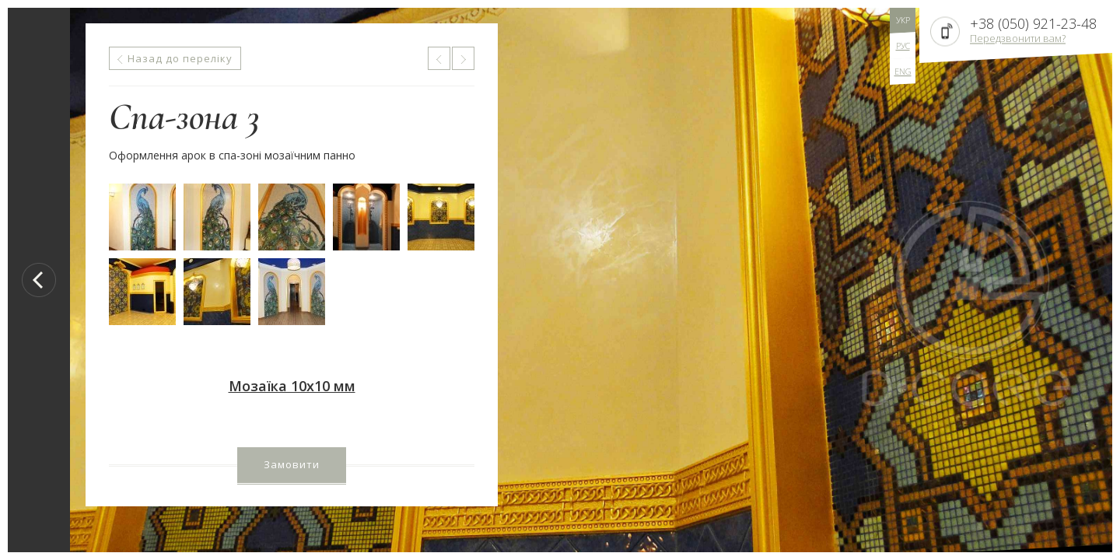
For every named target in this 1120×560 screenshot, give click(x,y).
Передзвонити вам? (1018, 38)
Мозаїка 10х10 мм (292, 385)
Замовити (292, 464)
